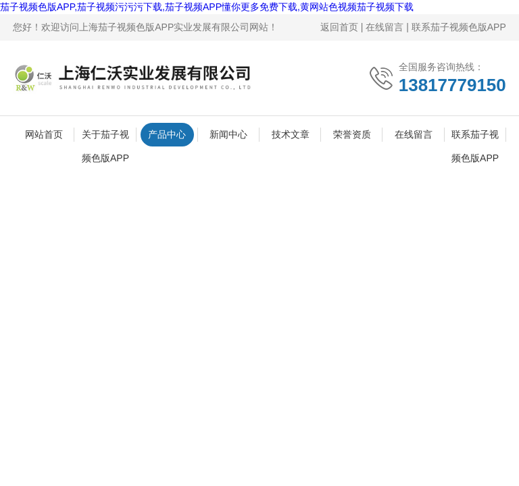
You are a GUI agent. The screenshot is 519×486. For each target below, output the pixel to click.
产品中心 (167, 134)
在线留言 (384, 27)
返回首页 (339, 27)
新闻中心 (228, 134)
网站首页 (44, 134)
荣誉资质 (352, 134)
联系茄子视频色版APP (459, 27)
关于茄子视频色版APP (105, 137)
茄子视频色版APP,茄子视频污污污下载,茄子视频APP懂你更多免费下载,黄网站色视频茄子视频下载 (207, 6)
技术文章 (291, 134)
